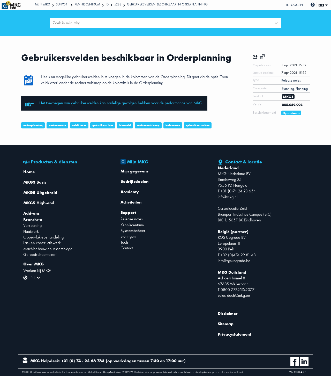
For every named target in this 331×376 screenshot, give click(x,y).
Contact (127, 248)
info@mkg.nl (227, 197)
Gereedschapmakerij (40, 254)
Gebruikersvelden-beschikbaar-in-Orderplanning (167, 4)
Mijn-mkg (42, 4)
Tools (125, 242)
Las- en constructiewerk (42, 242)
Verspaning (32, 225)
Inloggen (294, 5)
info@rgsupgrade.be (234, 260)
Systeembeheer (133, 230)
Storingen (128, 236)
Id (107, 4)
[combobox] (53, 23)
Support (62, 4)
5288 (117, 4)
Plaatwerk (31, 231)
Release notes (132, 219)
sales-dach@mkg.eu (234, 295)
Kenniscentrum (87, 4)
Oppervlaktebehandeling (43, 237)
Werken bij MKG (37, 270)
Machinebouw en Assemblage (47, 248)
